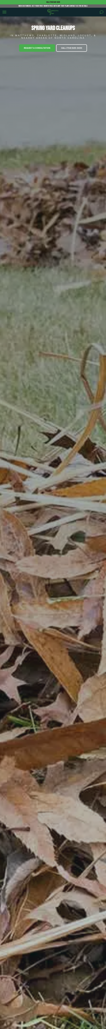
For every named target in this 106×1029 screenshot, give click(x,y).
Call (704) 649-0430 (53, 2)
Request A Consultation (37, 48)
